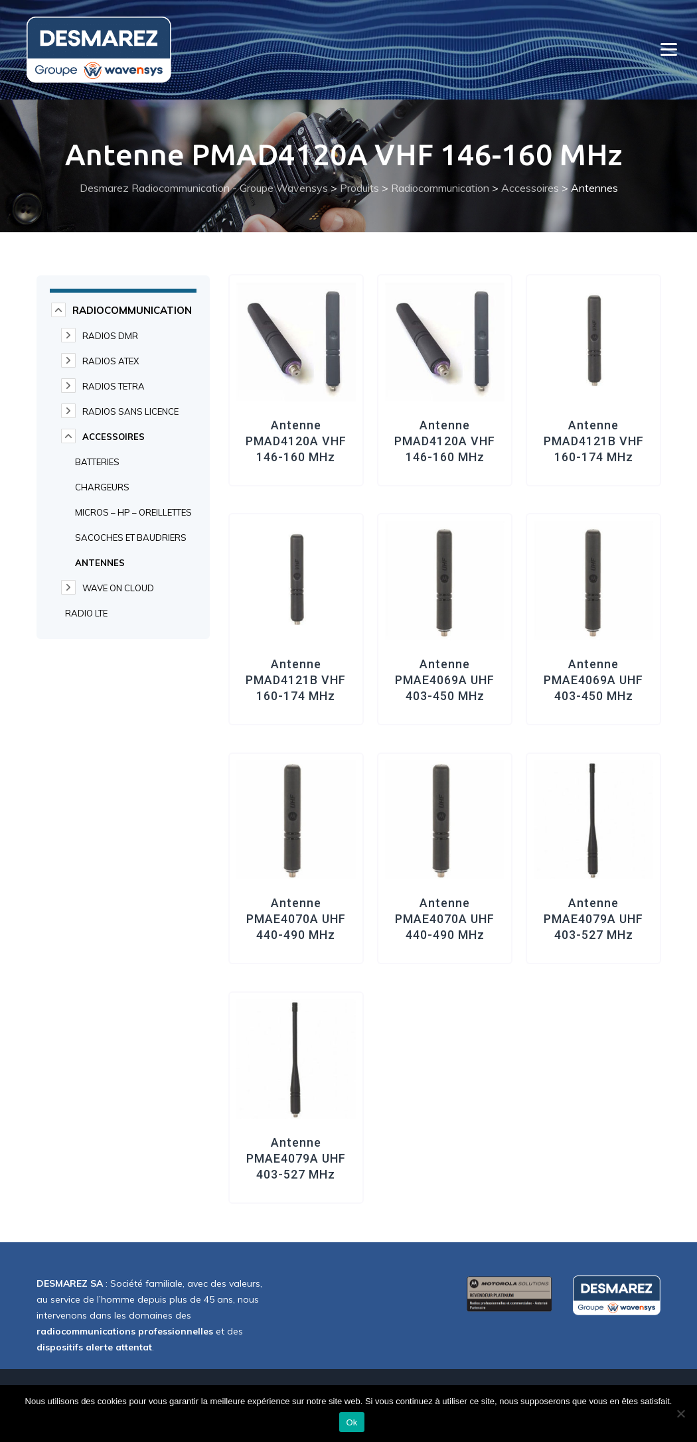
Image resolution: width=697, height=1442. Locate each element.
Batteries (97, 462)
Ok (351, 1422)
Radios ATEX (110, 361)
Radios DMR (110, 335)
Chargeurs (102, 487)
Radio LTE (86, 613)
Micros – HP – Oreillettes (133, 512)
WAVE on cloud (118, 588)
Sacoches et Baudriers (131, 537)
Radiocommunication (132, 310)
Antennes (100, 562)
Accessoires (113, 436)
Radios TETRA (113, 386)
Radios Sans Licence (130, 411)
